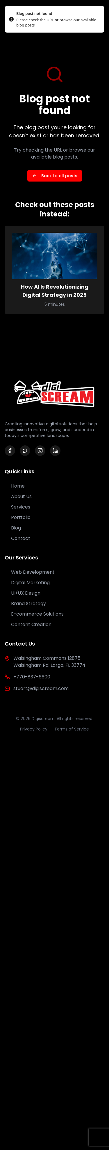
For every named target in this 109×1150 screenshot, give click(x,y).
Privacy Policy (33, 729)
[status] (54, 19)
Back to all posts (54, 176)
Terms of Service (71, 729)
